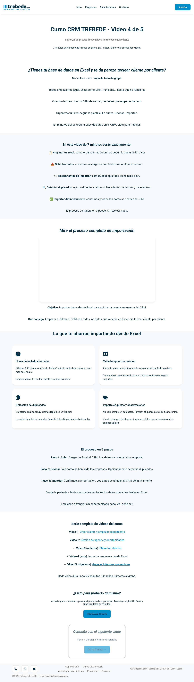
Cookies (106, 671)
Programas (91, 7)
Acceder (182, 7)
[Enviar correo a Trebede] (34, 668)
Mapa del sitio (72, 666)
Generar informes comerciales (111, 564)
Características (108, 7)
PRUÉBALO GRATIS (97, 614)
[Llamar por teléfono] (15, 668)
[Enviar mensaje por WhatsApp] (25, 668)
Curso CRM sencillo (93, 666)
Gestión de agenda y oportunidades (102, 540)
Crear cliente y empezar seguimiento (102, 531)
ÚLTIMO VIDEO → (97, 647)
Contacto (124, 7)
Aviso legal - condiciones (71, 671)
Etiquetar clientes (110, 548)
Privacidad (92, 671)
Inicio (79, 7)
